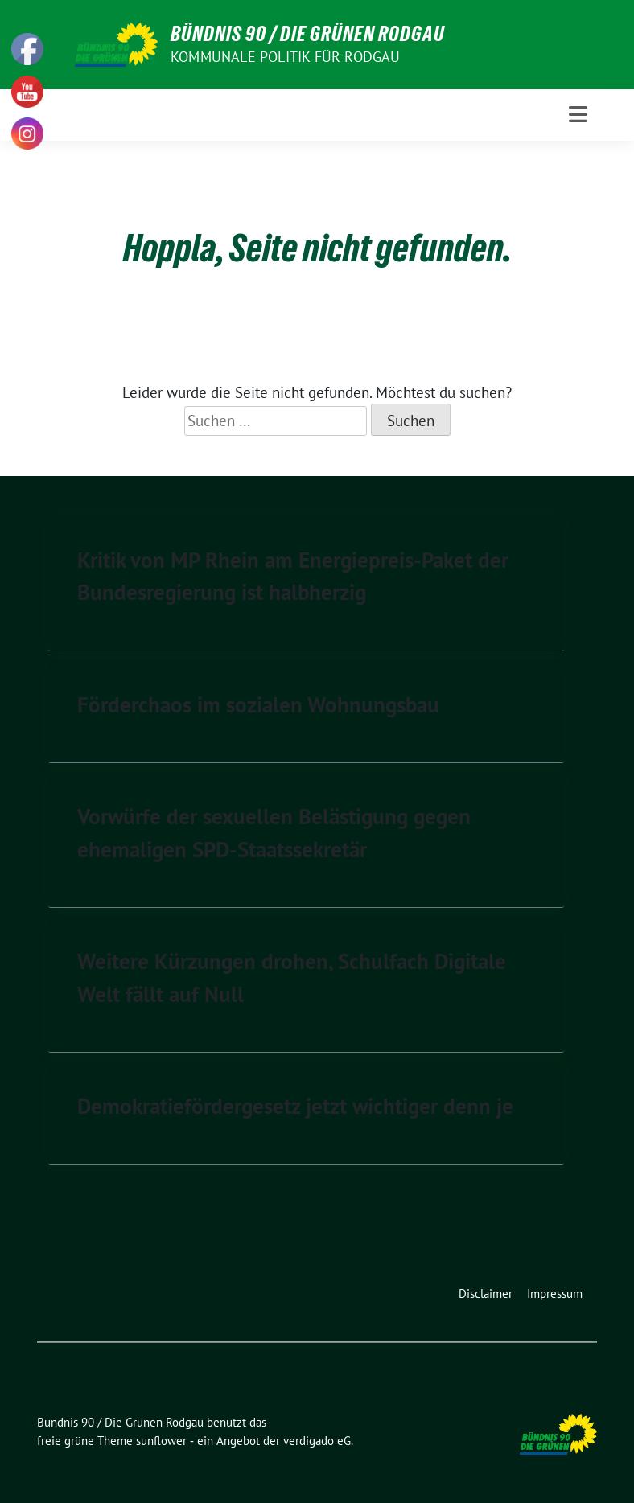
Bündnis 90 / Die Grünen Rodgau (308, 34)
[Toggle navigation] (578, 115)
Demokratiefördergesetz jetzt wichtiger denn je (295, 1105)
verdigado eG (317, 1440)
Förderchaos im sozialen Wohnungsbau (258, 704)
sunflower (161, 1440)
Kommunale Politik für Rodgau (286, 56)
